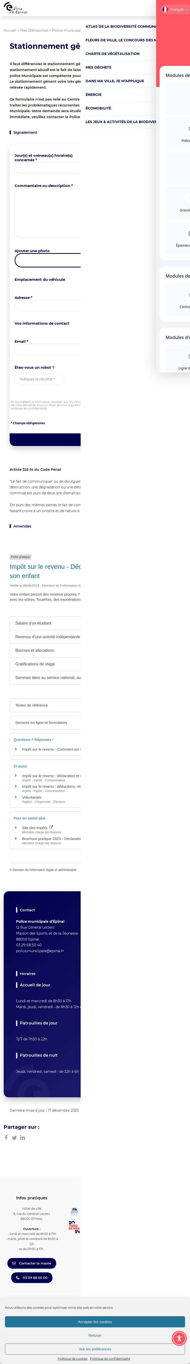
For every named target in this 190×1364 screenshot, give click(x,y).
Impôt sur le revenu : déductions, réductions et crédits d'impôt (72, 786)
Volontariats (31, 797)
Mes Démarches (34, 30)
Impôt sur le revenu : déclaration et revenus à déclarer (66, 776)
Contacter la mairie (31, 1263)
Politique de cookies (73, 1359)
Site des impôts (37, 828)
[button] (95, 623)
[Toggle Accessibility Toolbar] (179, 1338)
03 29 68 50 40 (29, 945)
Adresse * (23, 297)
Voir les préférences (95, 1349)
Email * (21, 341)
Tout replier (138, 611)
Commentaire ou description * (44, 185)
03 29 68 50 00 (32, 1278)
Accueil (10, 30)
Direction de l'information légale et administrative (44, 870)
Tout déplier (167, 611)
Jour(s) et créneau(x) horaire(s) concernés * (43, 157)
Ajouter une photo (32, 250)
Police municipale (67, 30)
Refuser (95, 1335)
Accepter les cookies (95, 1322)
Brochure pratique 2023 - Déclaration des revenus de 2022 (73, 839)
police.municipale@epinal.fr (40, 951)
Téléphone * (110, 341)
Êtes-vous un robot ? (34, 367)
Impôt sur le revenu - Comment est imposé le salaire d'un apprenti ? (78, 749)
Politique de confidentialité (110, 1359)
